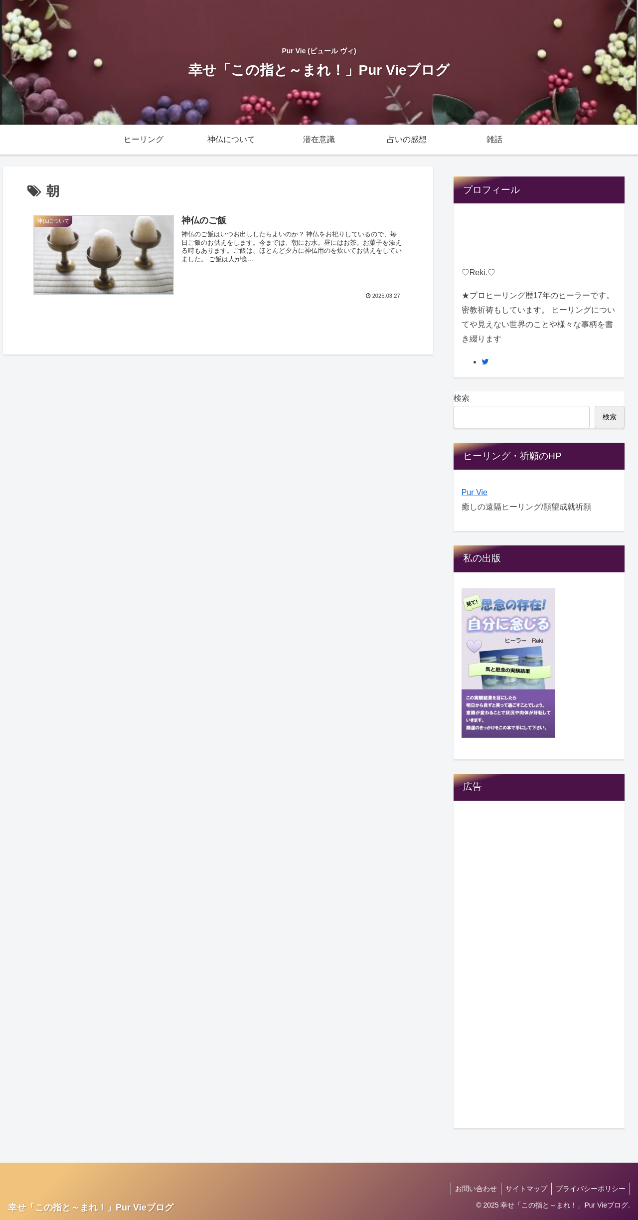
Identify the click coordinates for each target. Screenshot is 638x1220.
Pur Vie (474, 492)
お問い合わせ (471, 1189)
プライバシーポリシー (590, 1189)
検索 (462, 398)
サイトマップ (523, 1189)
